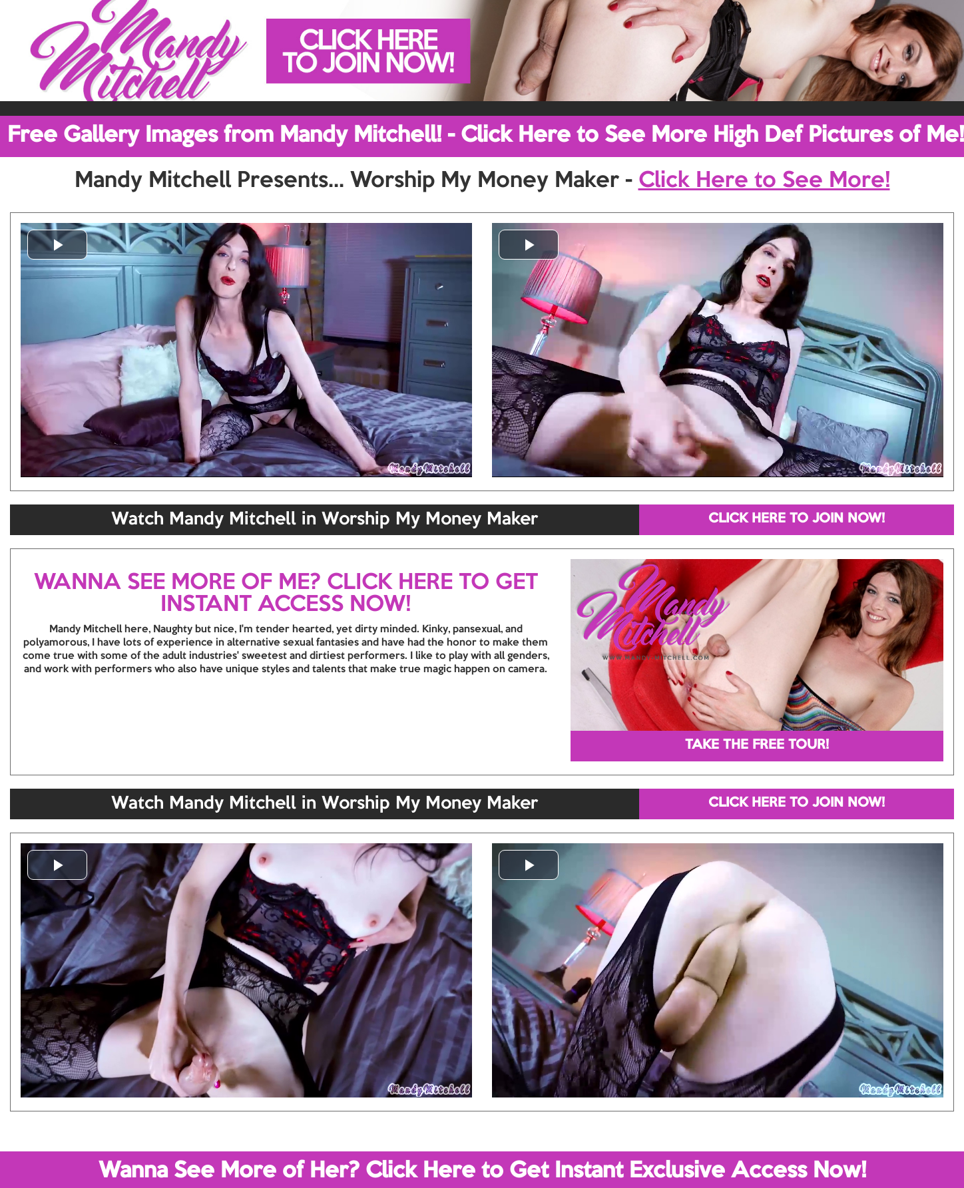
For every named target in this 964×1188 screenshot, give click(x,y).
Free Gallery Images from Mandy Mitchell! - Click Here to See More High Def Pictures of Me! (485, 136)
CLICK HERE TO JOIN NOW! (796, 519)
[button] (57, 245)
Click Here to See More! (764, 181)
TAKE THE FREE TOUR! (757, 745)
